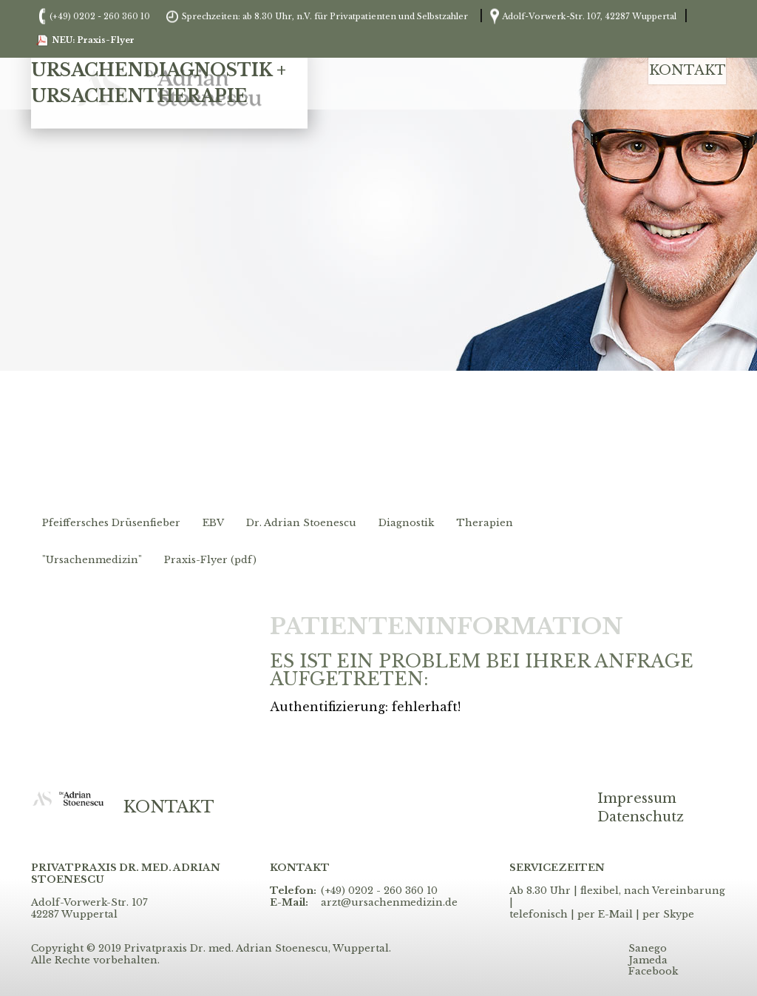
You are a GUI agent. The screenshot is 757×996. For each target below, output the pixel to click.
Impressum (636, 799)
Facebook (653, 972)
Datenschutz (640, 817)
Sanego (647, 949)
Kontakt (687, 70)
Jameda (648, 960)
